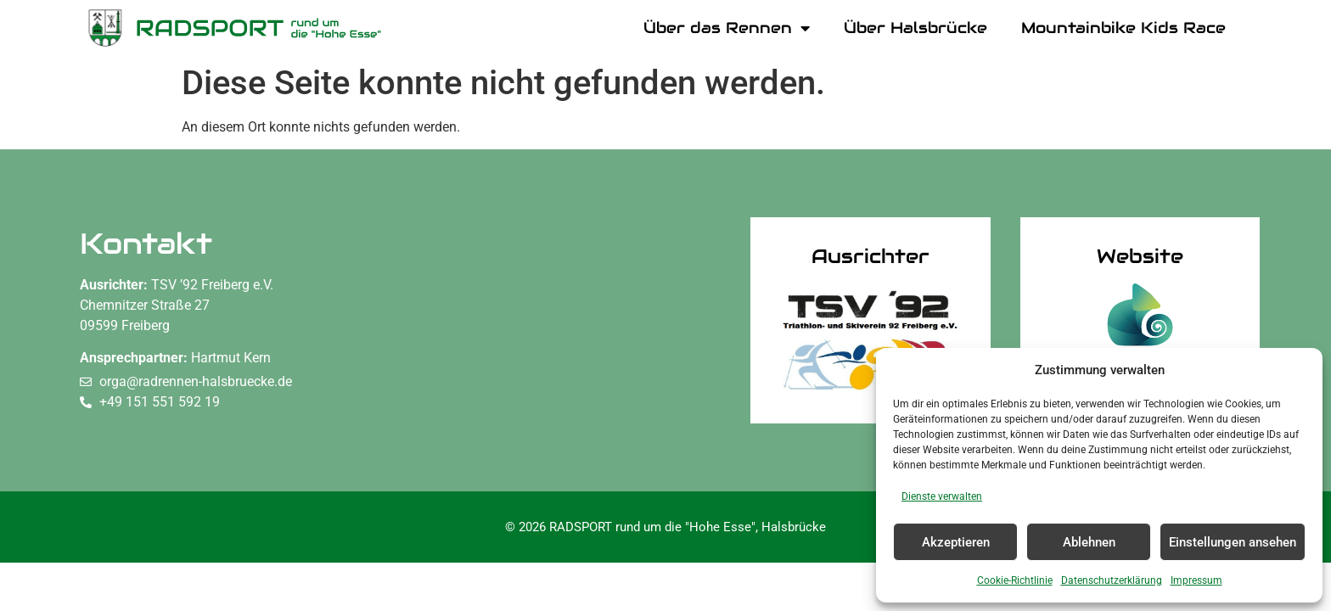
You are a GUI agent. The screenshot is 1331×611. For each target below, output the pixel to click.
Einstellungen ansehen (1232, 542)
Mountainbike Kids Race (1123, 27)
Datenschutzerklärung (1111, 580)
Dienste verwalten (941, 496)
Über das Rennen (726, 28)
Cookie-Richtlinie (1015, 580)
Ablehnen (1089, 542)
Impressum (1196, 580)
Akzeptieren (956, 542)
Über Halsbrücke (915, 27)
